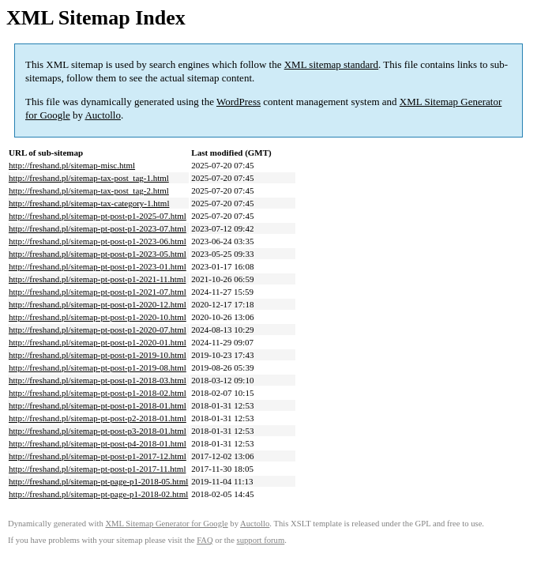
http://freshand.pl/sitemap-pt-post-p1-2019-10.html (97, 355)
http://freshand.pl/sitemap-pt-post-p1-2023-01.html (97, 266)
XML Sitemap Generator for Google (166, 523)
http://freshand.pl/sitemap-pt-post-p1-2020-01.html (97, 342)
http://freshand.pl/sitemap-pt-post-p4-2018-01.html (97, 443)
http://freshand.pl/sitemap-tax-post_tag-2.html (89, 190)
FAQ (205, 540)
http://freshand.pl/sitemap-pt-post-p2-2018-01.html (97, 418)
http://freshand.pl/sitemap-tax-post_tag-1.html (89, 178)
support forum (261, 540)
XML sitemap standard (331, 64)
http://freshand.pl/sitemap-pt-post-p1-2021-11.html (97, 279)
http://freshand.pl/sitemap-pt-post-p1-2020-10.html (97, 317)
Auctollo (102, 115)
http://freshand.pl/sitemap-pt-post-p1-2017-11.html (97, 468)
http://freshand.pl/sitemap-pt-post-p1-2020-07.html (97, 329)
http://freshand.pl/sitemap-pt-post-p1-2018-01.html (97, 405)
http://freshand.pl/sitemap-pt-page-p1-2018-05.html (98, 481)
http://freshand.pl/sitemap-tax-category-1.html (89, 203)
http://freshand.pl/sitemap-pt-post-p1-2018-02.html (97, 393)
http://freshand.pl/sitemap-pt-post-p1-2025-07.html (97, 215)
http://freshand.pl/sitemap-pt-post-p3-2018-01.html (97, 430)
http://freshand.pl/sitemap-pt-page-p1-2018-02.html (98, 494)
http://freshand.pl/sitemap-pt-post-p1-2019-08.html (97, 367)
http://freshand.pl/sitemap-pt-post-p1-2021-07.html (97, 291)
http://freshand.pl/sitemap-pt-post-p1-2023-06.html (97, 241)
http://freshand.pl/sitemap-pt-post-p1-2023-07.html (97, 228)
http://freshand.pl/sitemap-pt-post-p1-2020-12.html (97, 304)
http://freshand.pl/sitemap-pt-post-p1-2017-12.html (97, 456)
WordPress (238, 101)
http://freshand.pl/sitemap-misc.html (72, 165)
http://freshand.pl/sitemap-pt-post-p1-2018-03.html (97, 380)
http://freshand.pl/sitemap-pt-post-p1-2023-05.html (97, 253)
